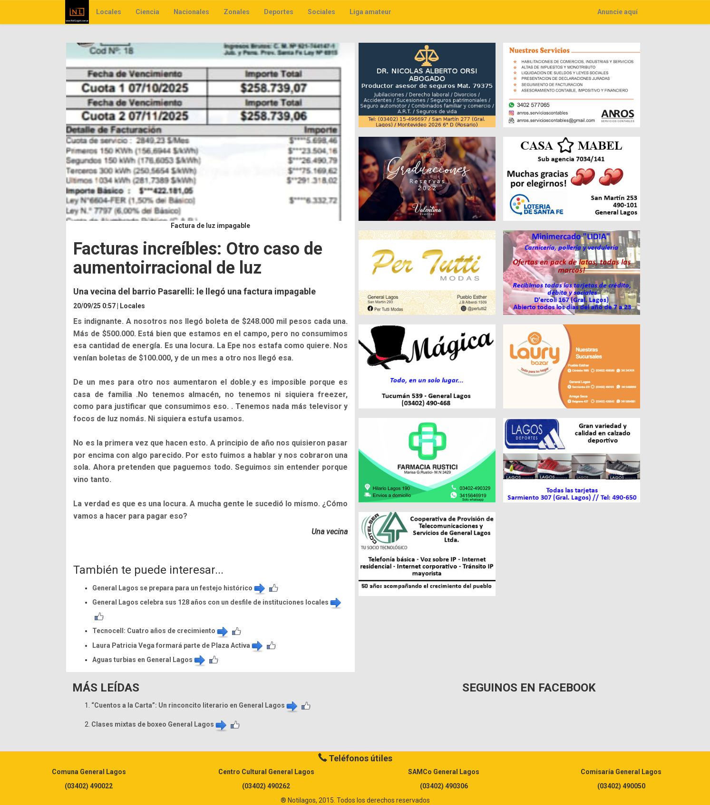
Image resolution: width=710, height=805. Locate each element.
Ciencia (147, 12)
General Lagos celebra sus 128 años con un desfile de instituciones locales (217, 602)
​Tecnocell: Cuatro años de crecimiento (161, 631)
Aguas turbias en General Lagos (149, 659)
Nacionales (191, 12)
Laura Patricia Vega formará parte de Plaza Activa (178, 645)
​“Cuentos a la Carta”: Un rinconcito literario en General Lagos (195, 705)
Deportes (278, 12)
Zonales (237, 12)
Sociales (321, 12)
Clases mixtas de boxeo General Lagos (159, 724)
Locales (108, 12)
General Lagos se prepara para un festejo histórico (179, 588)
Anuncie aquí (617, 12)
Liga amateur (370, 12)
